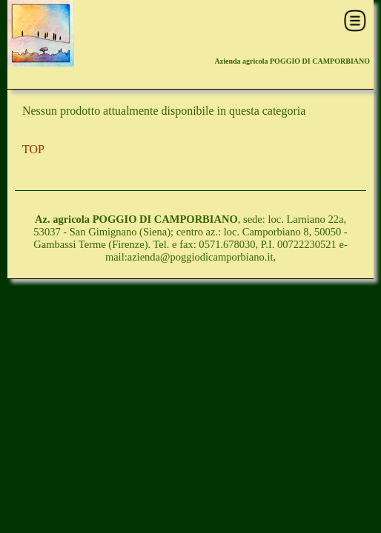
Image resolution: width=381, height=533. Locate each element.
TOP (33, 149)
